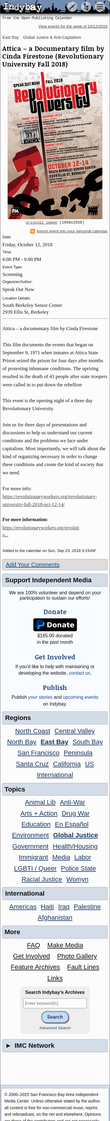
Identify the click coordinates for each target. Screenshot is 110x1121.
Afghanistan (55, 917)
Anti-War (72, 802)
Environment (30, 835)
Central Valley (75, 731)
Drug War (75, 813)
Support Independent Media (48, 580)
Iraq (64, 906)
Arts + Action (39, 813)
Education (36, 824)
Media (61, 857)
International (55, 775)
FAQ (33, 945)
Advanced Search (55, 1028)
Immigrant (33, 857)
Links (54, 978)
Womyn (77, 879)
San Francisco (39, 752)
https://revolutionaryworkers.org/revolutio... (40, 531)
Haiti (47, 906)
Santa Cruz (32, 764)
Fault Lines (83, 967)
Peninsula (78, 752)
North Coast (32, 731)
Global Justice (75, 835)
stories (40, 697)
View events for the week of (72, 26)
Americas (22, 906)
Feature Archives (35, 967)
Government (30, 846)
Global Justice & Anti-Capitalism (52, 37)
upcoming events (81, 697)
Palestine (87, 906)
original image (41, 222)
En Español (72, 824)
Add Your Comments (32, 564)
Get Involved (31, 956)
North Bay (21, 742)
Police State (78, 868)
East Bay (10, 37)
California (67, 764)
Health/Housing (75, 846)
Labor (83, 857)
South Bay (87, 742)
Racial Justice (41, 879)
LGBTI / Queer (35, 868)
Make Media (65, 945)
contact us (79, 673)
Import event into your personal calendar (69, 231)
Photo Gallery (77, 956)
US (89, 764)
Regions (18, 717)
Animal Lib (40, 802)
